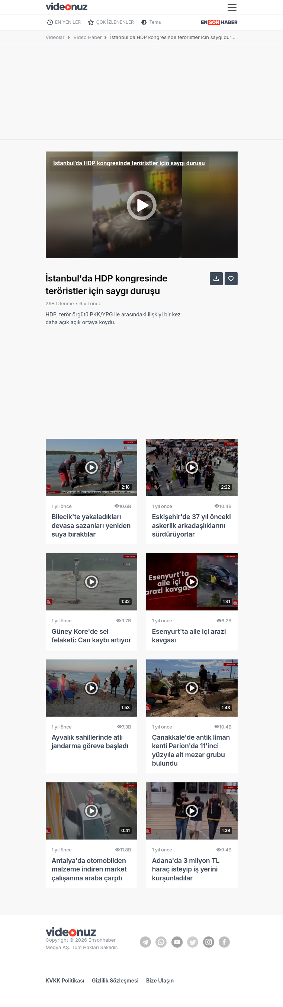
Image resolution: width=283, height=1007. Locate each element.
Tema (155, 22)
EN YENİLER (68, 22)
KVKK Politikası (65, 980)
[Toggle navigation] (232, 7)
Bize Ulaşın (160, 980)
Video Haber (87, 37)
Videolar (55, 37)
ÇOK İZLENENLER (115, 22)
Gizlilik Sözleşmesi (115, 980)
